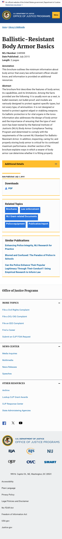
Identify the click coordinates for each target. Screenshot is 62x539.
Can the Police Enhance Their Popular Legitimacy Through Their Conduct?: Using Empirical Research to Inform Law (28, 268)
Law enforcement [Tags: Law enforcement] (30, 209)
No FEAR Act (8, 508)
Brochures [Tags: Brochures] (11, 209)
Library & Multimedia (16, 27)
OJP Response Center (12, 403)
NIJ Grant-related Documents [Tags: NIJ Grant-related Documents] (21, 216)
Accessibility (7, 481)
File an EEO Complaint (13, 323)
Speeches (7, 373)
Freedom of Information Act (14, 514)
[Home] (31, 15)
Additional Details (14, 164)
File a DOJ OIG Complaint (14, 316)
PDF (10, 188)
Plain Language (8, 488)
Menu (56, 15)
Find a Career (8, 330)
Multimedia (7, 360)
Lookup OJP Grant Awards (15, 397)
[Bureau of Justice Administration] (12, 453)
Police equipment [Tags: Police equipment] (15, 223)
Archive (5, 390)
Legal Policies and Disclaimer (15, 501)
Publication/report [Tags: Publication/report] (38, 223)
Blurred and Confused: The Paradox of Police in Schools (30, 257)
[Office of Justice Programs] (6, 15)
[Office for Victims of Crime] (31, 464)
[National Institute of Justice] (50, 453)
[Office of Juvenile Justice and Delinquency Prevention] (11, 464)
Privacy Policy (8, 494)
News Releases (9, 367)
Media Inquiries (9, 353)
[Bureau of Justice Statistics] (30, 455)
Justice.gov (7, 527)
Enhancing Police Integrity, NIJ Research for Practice (28, 247)
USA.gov (5, 521)
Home (4, 27)
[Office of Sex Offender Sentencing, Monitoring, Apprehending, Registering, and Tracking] (50, 463)
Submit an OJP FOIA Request (16, 336)
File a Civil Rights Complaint (15, 310)
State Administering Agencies (16, 410)
